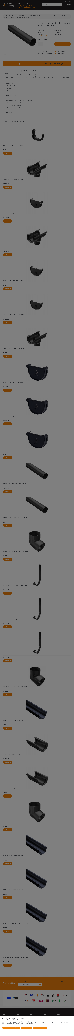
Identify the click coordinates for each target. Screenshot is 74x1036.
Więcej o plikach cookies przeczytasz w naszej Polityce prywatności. (20, 1025)
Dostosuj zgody (26, 1028)
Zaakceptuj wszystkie (40, 1028)
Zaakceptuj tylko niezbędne (11, 1028)
